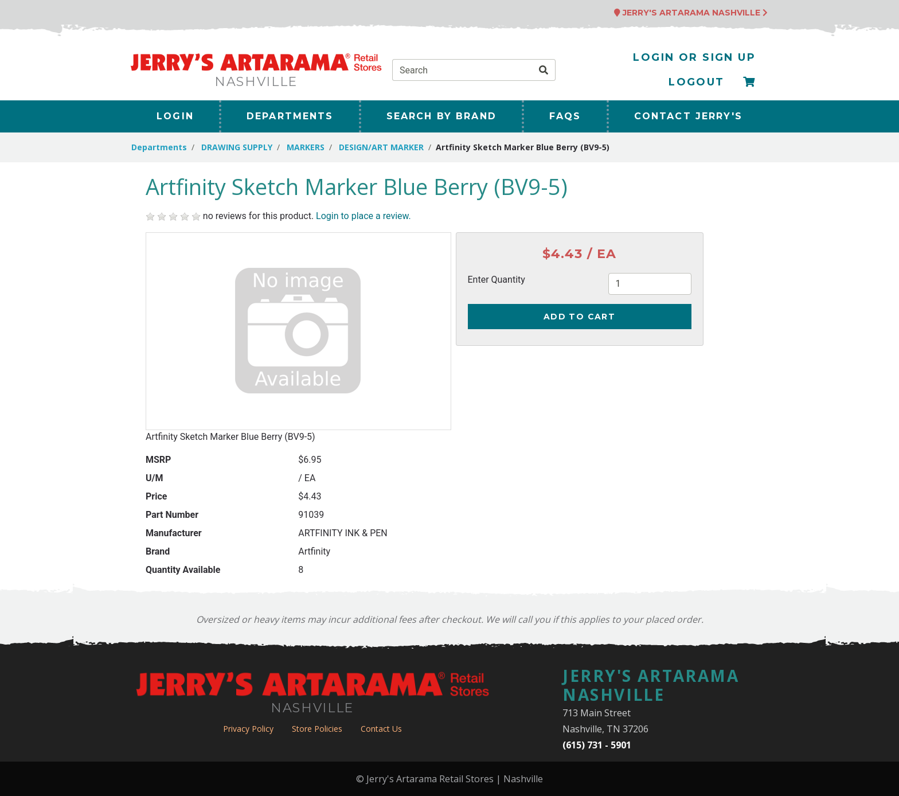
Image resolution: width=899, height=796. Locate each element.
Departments (290, 116)
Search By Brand (441, 116)
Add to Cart (579, 316)
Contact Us (381, 728)
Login (175, 116)
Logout (696, 82)
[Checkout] (749, 82)
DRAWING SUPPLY (236, 147)
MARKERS (306, 147)
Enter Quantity (496, 279)
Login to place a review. (363, 215)
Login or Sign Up (694, 57)
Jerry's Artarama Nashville (691, 12)
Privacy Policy (248, 728)
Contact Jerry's (688, 116)
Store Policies (317, 728)
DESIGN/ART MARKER (381, 147)
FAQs (565, 116)
